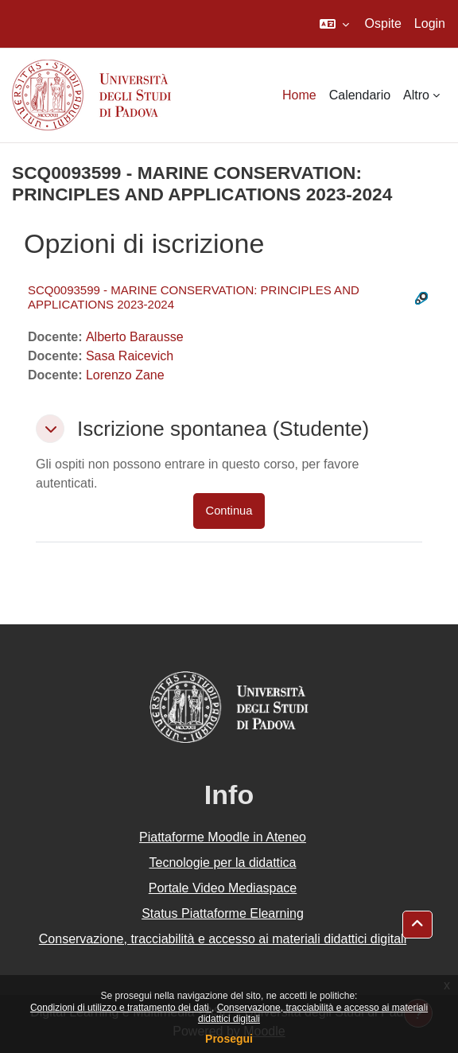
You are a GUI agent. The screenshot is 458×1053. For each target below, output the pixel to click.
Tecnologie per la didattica (222, 862)
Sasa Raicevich (129, 356)
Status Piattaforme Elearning (223, 913)
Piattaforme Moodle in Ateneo (222, 837)
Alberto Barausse (135, 337)
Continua (229, 510)
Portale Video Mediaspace (223, 888)
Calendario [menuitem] (359, 95)
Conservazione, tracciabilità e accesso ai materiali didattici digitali (222, 939)
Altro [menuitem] (416, 95)
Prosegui (229, 1038)
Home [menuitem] (299, 95)
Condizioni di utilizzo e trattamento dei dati (121, 1007)
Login (429, 23)
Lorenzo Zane (125, 375)
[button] (334, 24)
